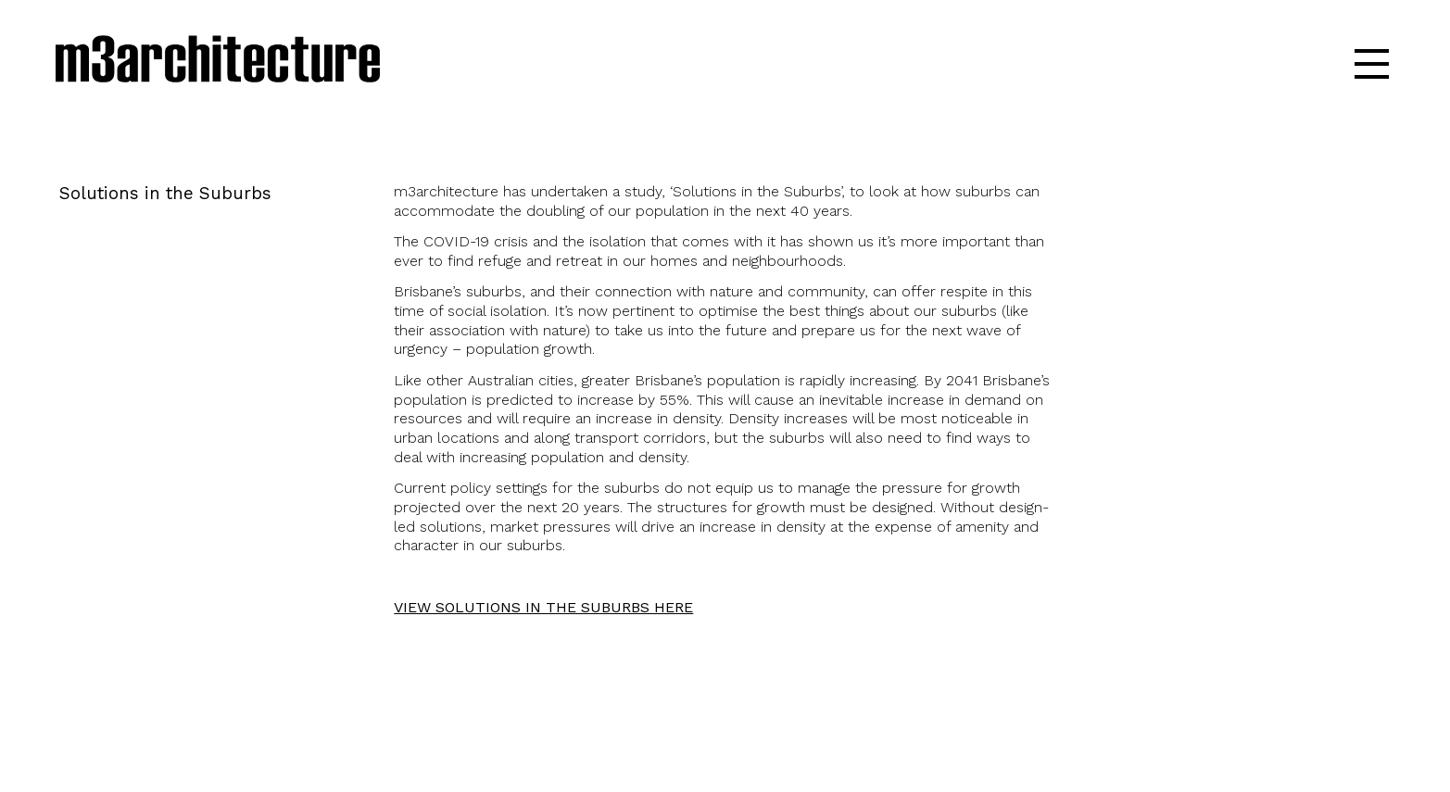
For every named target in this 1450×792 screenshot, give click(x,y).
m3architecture (218, 63)
